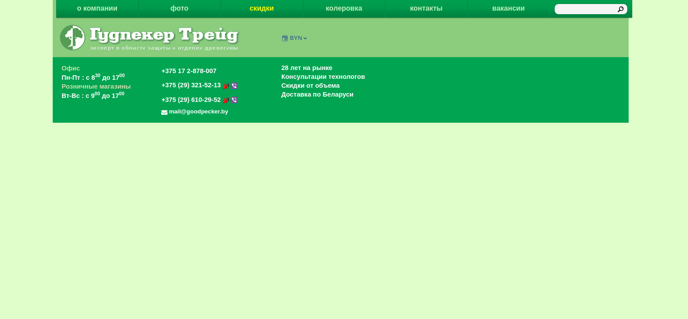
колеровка (344, 8)
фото (180, 8)
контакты (426, 8)
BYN (299, 38)
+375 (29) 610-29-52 (199, 99)
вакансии (508, 8)
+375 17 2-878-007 (188, 70)
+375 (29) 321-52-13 (199, 85)
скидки (261, 8)
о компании (97, 8)
